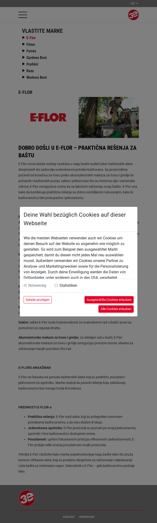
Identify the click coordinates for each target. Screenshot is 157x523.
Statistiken (68, 285)
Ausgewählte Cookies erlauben (109, 300)
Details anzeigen (38, 300)
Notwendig (37, 285)
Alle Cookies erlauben (116, 309)
